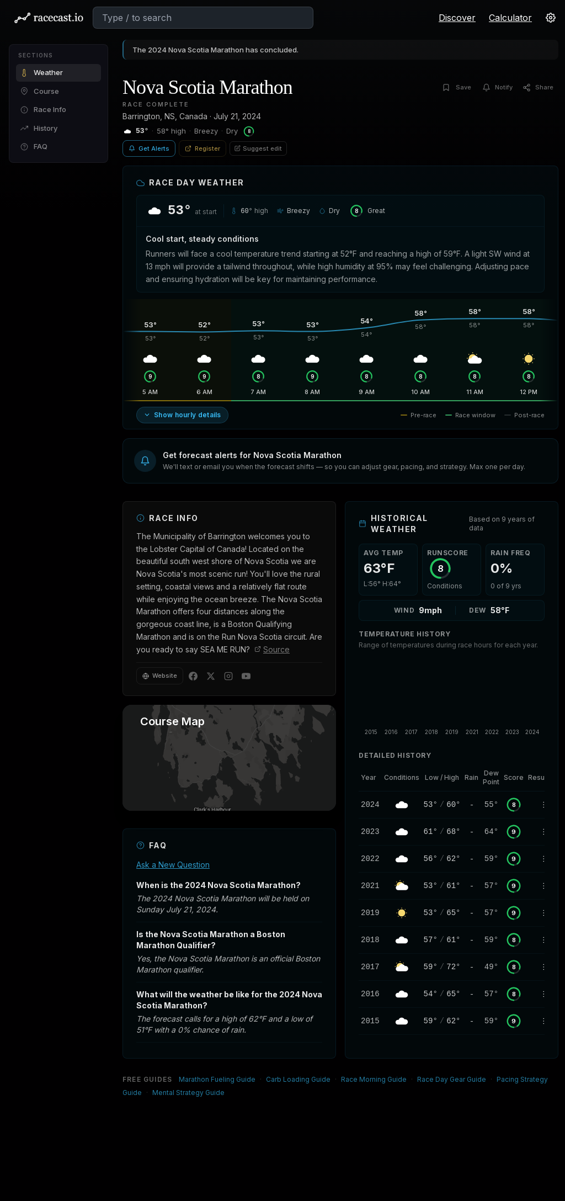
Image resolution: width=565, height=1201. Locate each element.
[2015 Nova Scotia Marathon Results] (540, 1021)
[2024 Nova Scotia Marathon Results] (540, 805)
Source (272, 649)
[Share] (538, 87)
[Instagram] (228, 676)
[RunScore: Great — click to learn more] (367, 210)
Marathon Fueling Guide (217, 1079)
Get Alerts (149, 148)
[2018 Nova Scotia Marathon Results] (540, 940)
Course (39, 91)
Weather (41, 72)
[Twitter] (210, 676)
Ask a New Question (173, 864)
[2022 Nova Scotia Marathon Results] (540, 859)
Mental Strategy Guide (188, 1092)
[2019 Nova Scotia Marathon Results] (540, 913)
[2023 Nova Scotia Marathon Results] (540, 832)
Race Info (43, 109)
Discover (457, 17)
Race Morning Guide (374, 1079)
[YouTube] (246, 676)
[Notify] (498, 87)
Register (202, 148)
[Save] (458, 87)
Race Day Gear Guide (451, 1079)
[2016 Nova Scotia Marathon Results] (540, 994)
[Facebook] (193, 676)
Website (159, 675)
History (38, 128)
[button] (340, 460)
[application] (452, 698)
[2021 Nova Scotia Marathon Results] (540, 886)
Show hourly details (182, 415)
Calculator (510, 17)
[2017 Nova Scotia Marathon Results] (540, 967)
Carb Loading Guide (298, 1079)
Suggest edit (258, 148)
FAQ (33, 146)
